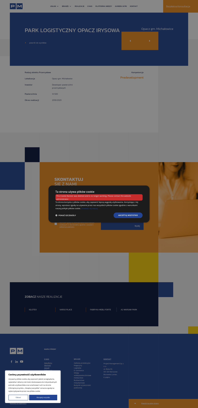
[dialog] (99, 204)
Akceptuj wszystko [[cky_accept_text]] (43, 397)
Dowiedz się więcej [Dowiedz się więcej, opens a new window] (89, 208)
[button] (65, 215)
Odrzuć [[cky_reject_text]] (18, 397)
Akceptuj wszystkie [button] (128, 215)
